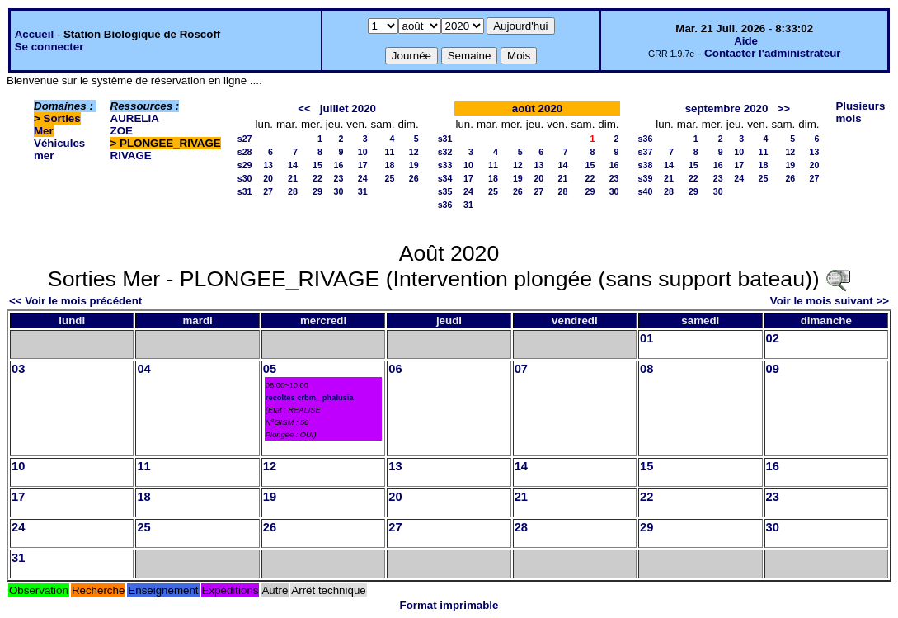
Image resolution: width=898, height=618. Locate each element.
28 (293, 191)
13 (268, 165)
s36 (445, 205)
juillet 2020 (348, 108)
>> (784, 108)
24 (363, 178)
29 (317, 191)
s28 (244, 152)
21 (293, 178)
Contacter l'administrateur (772, 53)
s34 (445, 178)
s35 (445, 191)
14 (293, 165)
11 (390, 152)
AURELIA (134, 118)
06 (395, 368)
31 (363, 191)
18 (390, 165)
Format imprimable (449, 605)
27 (268, 191)
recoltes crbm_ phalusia (310, 398)
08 (646, 368)
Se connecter (49, 46)
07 (521, 368)
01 (646, 338)
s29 (244, 165)
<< (304, 108)
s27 (244, 139)
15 (317, 165)
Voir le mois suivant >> (829, 301)
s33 (445, 165)
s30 (244, 178)
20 (268, 178)
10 (363, 152)
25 (390, 178)
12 (414, 152)
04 (143, 368)
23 (339, 178)
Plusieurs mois (860, 112)
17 (363, 165)
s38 (645, 165)
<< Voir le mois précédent (75, 301)
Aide (746, 41)
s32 (445, 152)
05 (269, 368)
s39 (645, 178)
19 (414, 165)
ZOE (121, 131)
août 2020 (537, 108)
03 (18, 368)
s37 (645, 152)
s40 (645, 191)
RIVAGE (131, 155)
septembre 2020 (727, 108)
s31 (244, 191)
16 (339, 165)
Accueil (34, 34)
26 (414, 178)
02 (772, 338)
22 (317, 178)
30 (339, 191)
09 (772, 368)
